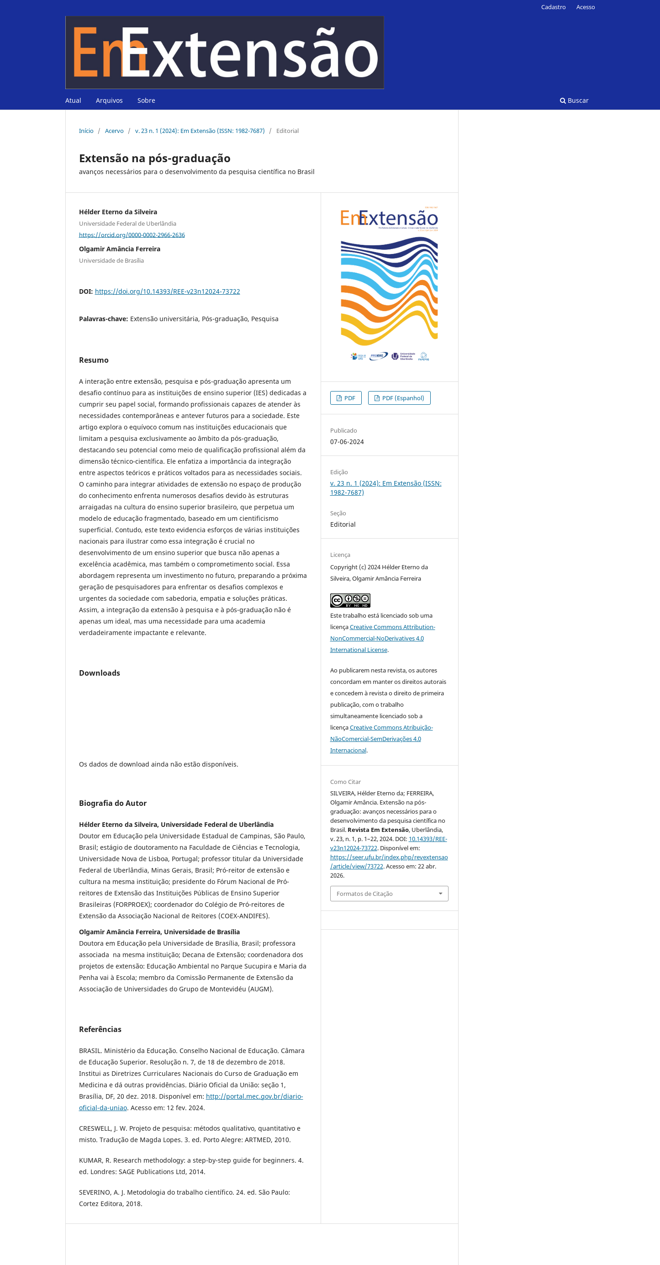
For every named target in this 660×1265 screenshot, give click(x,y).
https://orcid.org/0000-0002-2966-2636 (132, 234)
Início (86, 131)
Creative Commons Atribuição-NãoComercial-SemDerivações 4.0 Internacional (381, 738)
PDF (349, 398)
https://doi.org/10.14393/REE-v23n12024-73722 (167, 291)
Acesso (585, 7)
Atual (73, 100)
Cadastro (553, 7)
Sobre (146, 100)
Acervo (114, 131)
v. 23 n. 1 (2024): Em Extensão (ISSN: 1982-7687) (200, 131)
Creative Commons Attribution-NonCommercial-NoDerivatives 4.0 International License (382, 638)
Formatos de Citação (365, 893)
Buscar (574, 100)
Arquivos (109, 100)
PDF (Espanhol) (402, 398)
